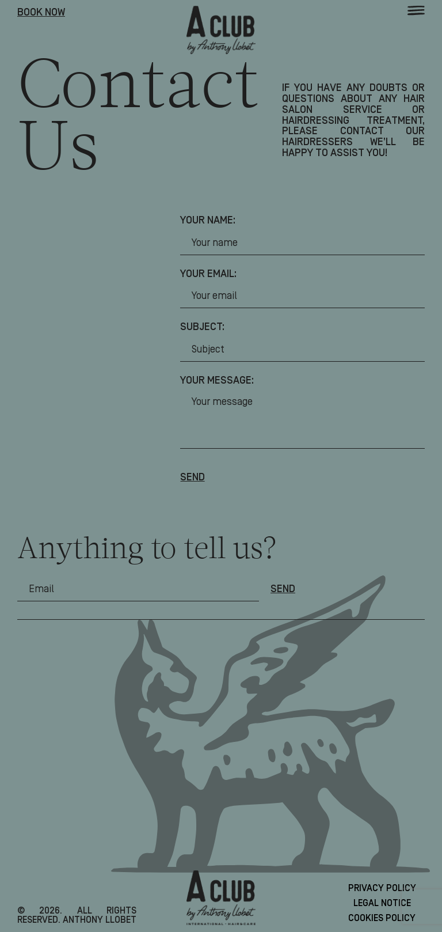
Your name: (207, 220)
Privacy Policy (382, 888)
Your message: (217, 381)
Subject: (202, 327)
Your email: (208, 274)
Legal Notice (382, 903)
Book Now (41, 12)
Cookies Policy (382, 918)
